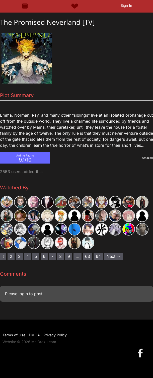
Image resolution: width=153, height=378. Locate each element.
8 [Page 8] (60, 256)
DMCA (34, 335)
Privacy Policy (55, 335)
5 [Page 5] (36, 256)
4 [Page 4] (27, 256)
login (23, 293)
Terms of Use (14, 335)
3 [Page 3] (19, 256)
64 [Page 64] (98, 256)
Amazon (147, 158)
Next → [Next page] (114, 256)
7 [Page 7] (52, 256)
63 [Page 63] (87, 256)
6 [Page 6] (44, 256)
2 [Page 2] (11, 256)
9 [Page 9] (68, 256)
